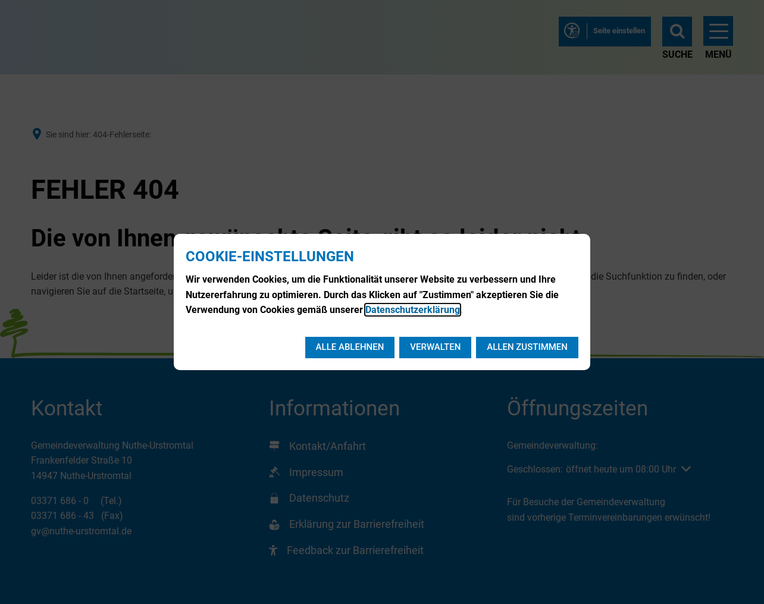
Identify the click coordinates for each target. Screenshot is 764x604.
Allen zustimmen (527, 347)
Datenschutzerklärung (412, 309)
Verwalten (435, 347)
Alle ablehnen (350, 347)
